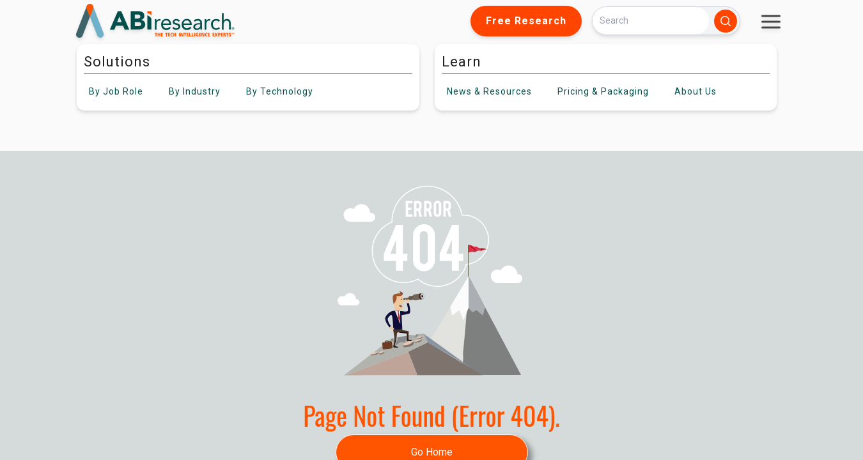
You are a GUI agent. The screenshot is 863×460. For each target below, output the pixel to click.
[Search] (651, 20)
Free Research (526, 21)
